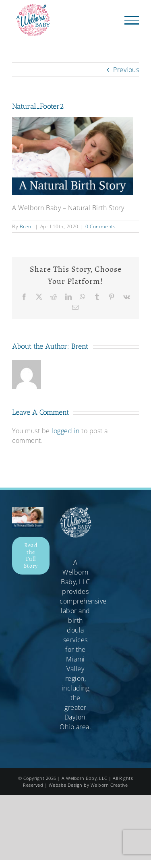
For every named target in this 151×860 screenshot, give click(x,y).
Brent (26, 226)
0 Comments (100, 226)
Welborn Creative (109, 785)
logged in (66, 430)
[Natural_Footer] (27, 510)
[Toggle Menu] (132, 20)
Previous (126, 69)
